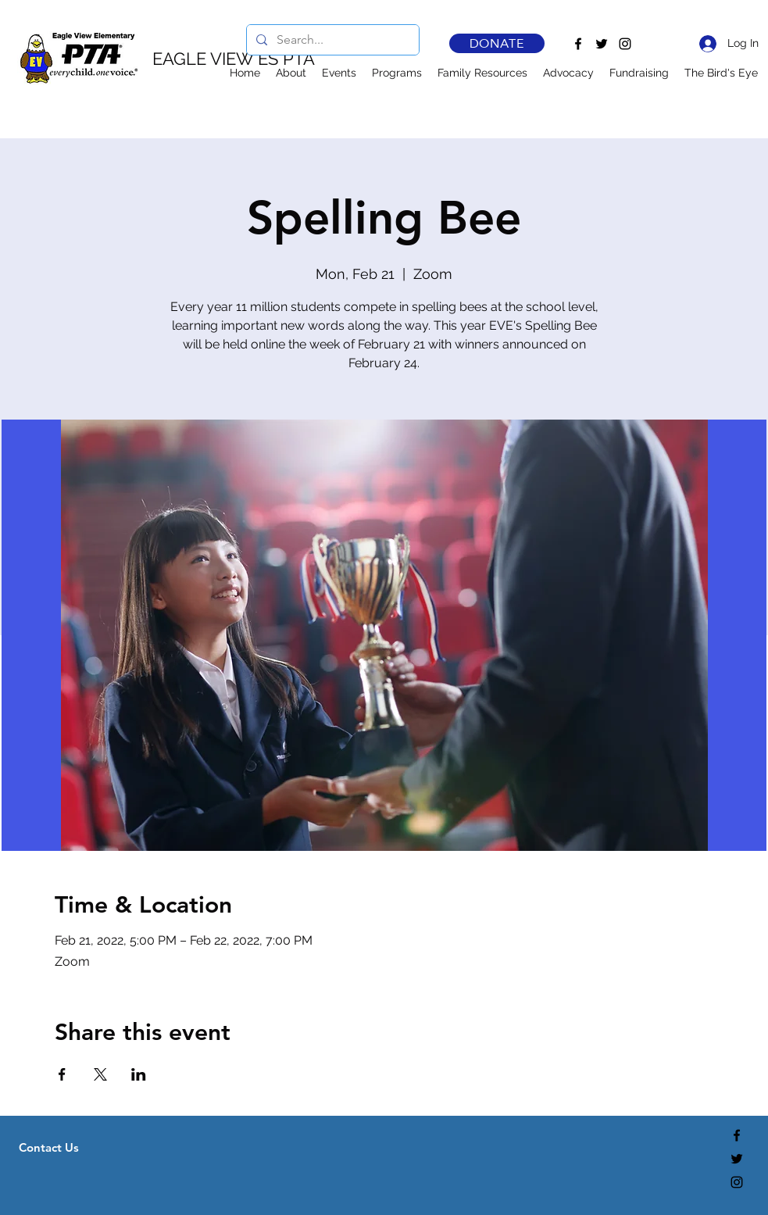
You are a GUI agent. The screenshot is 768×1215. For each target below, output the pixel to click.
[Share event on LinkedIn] (138, 1074)
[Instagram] (625, 44)
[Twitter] (601, 44)
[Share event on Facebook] (62, 1074)
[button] (291, 72)
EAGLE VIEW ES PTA (233, 58)
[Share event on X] (100, 1074)
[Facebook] (578, 44)
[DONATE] (497, 43)
